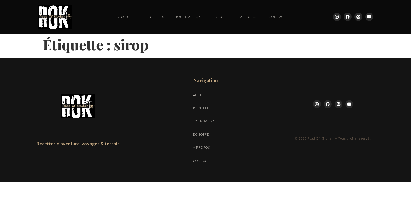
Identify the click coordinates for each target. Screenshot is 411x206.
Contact (277, 17)
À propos (249, 17)
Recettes (155, 17)
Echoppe (220, 17)
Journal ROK (188, 17)
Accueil (126, 17)
